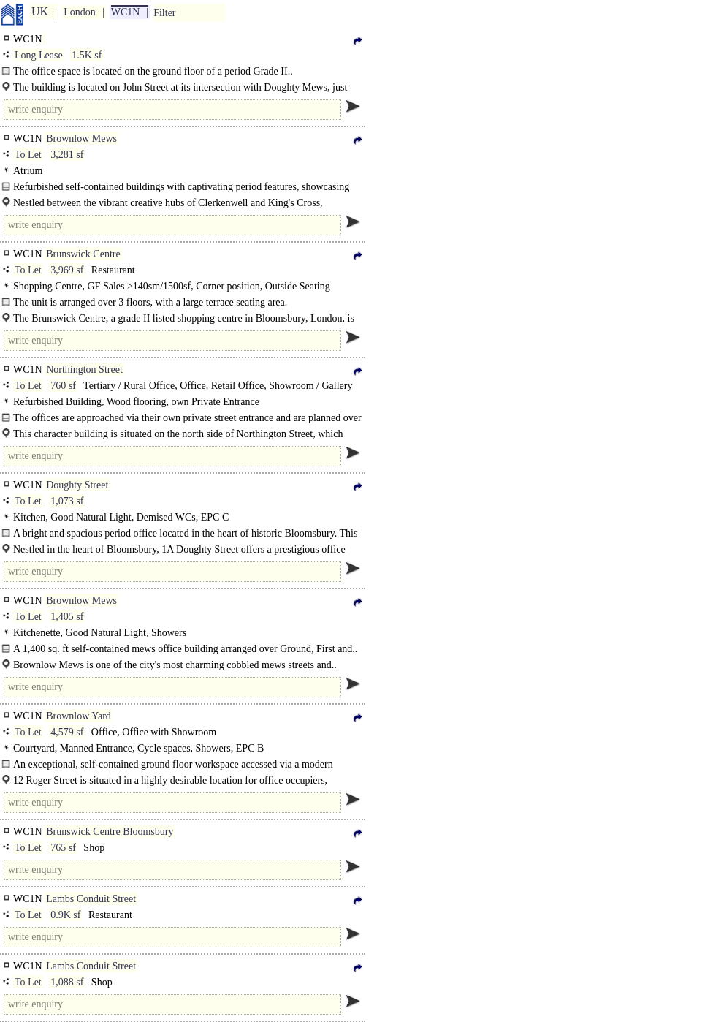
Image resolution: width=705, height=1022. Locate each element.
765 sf (63, 847)
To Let (28, 154)
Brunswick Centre (83, 254)
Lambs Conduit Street (91, 898)
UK (39, 11)
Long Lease (39, 55)
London (80, 12)
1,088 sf (66, 982)
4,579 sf (66, 732)
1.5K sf (87, 55)
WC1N (125, 12)
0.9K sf (65, 914)
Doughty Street (77, 485)
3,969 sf (66, 270)
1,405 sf (66, 616)
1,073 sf (66, 501)
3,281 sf (66, 154)
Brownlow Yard (78, 716)
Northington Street (84, 369)
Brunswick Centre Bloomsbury (109, 831)
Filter (164, 12)
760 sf (63, 385)
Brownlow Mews (81, 138)
